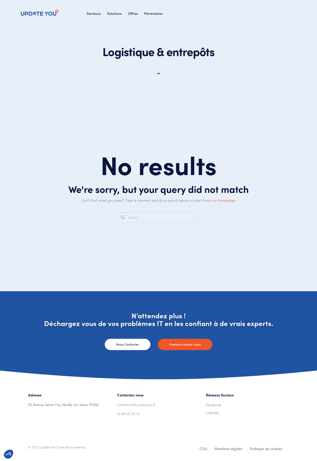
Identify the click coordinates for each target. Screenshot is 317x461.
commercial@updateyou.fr (136, 405)
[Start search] (122, 217)
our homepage (223, 200)
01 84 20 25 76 (128, 414)
